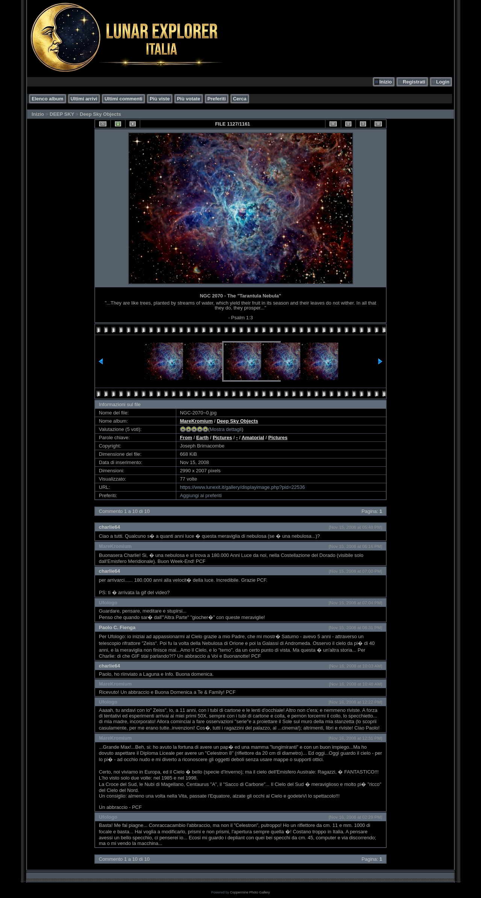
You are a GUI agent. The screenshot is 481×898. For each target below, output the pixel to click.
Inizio (385, 82)
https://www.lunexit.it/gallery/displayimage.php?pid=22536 (242, 487)
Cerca (240, 99)
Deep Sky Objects (100, 114)
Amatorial (253, 437)
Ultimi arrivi (84, 99)
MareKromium (196, 421)
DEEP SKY (62, 114)
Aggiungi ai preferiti (201, 495)
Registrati (414, 82)
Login (442, 82)
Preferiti (216, 99)
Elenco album (48, 99)
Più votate (188, 99)
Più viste (159, 99)
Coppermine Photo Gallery (250, 892)
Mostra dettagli (226, 429)
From (186, 437)
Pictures (222, 437)
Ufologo (108, 602)
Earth (202, 437)
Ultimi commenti (123, 99)
